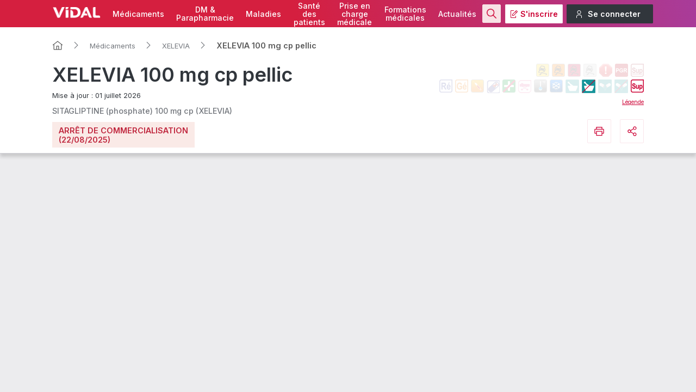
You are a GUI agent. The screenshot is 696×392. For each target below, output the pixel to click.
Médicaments (138, 14)
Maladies (263, 14)
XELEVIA (176, 45)
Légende (633, 102)
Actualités (457, 14)
